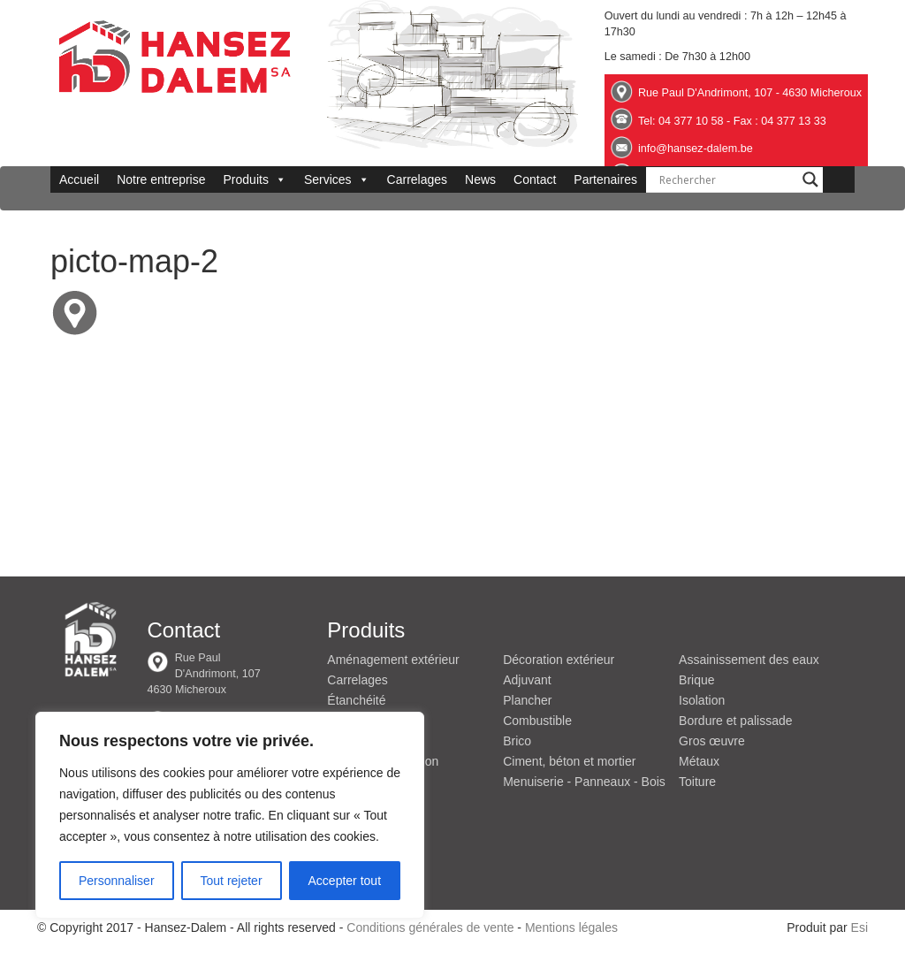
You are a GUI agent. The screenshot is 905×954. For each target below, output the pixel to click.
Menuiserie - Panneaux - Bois (584, 782)
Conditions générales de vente (429, 927)
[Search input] (726, 179)
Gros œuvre (712, 741)
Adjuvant (527, 680)
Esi (859, 927)
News (480, 179)
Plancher (527, 700)
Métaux (699, 761)
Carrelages (417, 179)
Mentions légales (571, 927)
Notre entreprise (161, 179)
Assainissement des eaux (749, 660)
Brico (517, 741)
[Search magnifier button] (810, 179)
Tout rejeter (231, 881)
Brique (696, 680)
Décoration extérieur (558, 660)
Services (336, 179)
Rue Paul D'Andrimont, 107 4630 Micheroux (203, 674)
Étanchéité (356, 700)
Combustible (537, 721)
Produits (255, 179)
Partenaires (605, 179)
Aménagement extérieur (393, 660)
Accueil (79, 179)
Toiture (697, 782)
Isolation (702, 700)
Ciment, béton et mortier (569, 761)
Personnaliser (117, 881)
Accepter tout (345, 881)
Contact (534, 179)
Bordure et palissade (735, 721)
